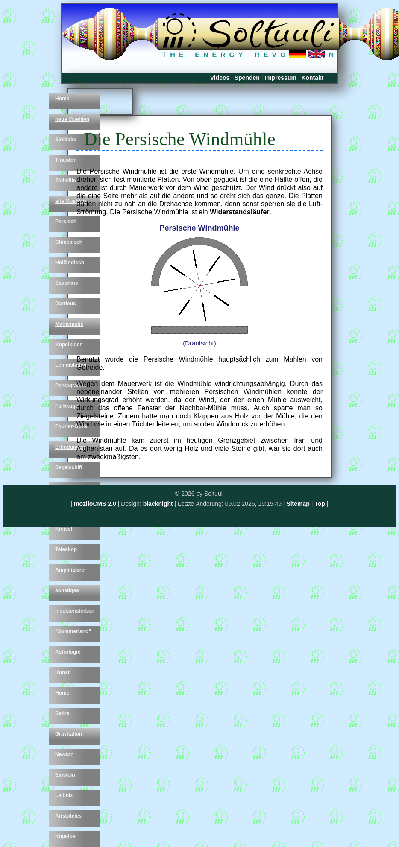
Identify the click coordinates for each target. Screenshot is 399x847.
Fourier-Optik (71, 426)
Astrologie (67, 652)
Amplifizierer (70, 570)
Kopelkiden (69, 345)
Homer (63, 693)
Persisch (65, 222)
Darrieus (65, 304)
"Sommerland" (73, 631)
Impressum (280, 77)
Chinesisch (68, 242)
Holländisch (69, 263)
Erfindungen (70, 447)
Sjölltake (65, 140)
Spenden (247, 77)
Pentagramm (70, 385)
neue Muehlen (72, 119)
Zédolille (65, 181)
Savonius (66, 283)
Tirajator (65, 160)
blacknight (158, 503)
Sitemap (297, 503)
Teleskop (66, 549)
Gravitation (68, 734)
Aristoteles (68, 816)
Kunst (62, 672)
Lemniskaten (70, 365)
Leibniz (64, 795)
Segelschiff (68, 467)
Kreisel (63, 529)
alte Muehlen (70, 201)
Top (319, 503)
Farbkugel (67, 406)
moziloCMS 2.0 (95, 503)
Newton (64, 754)
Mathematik (69, 324)
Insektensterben (74, 611)
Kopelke (65, 836)
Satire (62, 713)
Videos (220, 77)
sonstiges (67, 590)
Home (62, 99)
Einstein (65, 775)
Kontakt (312, 77)
